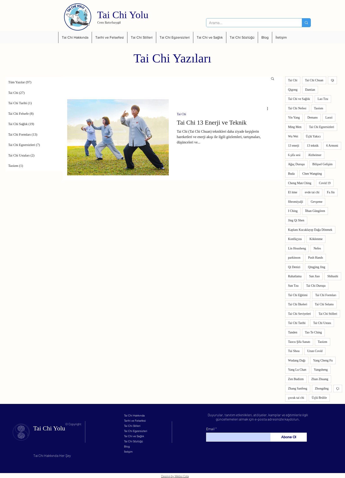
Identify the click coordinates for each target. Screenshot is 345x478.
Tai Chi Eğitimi (298, 295)
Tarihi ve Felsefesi (135, 420)
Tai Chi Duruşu (315, 285)
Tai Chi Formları (325, 295)
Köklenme (316, 239)
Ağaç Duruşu (296, 164)
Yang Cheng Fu (323, 360)
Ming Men (295, 127)
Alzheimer (314, 155)
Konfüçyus (295, 239)
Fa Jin (331, 192)
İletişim (128, 451)
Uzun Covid (315, 351)
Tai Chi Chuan (314, 80)
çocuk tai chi (296, 397)
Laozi (329, 117)
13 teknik (313, 145)
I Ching (293, 211)
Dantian (310, 89)
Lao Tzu (323, 99)
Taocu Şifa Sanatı (299, 342)
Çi (337, 388)
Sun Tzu (293, 285)
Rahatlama (295, 276)
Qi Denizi (294, 267)
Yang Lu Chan (297, 369)
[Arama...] (250, 22)
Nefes (317, 248)
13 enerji (293, 145)
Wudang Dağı (297, 360)
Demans (312, 117)
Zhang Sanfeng (297, 388)
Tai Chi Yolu (122, 14)
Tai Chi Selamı (324, 304)
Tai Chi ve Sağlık (299, 99)
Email (210, 429)
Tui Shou (294, 351)
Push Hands (315, 257)
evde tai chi (312, 192)
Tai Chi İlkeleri (297, 304)
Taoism (318, 108)
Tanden (292, 332)
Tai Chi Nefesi (297, 108)
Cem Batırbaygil (109, 22)
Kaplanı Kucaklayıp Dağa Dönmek (310, 229)
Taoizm (322, 342)
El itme (292, 192)
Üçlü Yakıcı (313, 136)
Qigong (293, 89)
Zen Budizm (296, 379)
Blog (127, 446)
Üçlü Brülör (319, 397)
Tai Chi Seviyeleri (299, 313)
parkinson (294, 257)
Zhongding (322, 388)
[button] (75, 37)
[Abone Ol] (288, 437)
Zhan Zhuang (319, 379)
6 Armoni (332, 145)
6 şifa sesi (294, 155)
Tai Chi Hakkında (134, 415)
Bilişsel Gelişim (322, 164)
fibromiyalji (295, 201)
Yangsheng (321, 369)
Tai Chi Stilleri (327, 313)
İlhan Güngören (315, 211)
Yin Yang (294, 117)
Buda (291, 173)
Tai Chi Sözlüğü (133, 441)
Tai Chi (181, 114)
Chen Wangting (312, 173)
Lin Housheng (297, 248)
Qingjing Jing (316, 267)
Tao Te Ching (313, 332)
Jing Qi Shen (296, 220)
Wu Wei (293, 136)
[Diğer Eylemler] (269, 108)
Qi (332, 80)
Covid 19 (325, 183)
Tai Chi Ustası (322, 323)
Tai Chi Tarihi (297, 323)
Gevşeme (316, 201)
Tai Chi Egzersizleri (321, 127)
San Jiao (314, 276)
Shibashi (332, 276)
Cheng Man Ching (299, 183)
